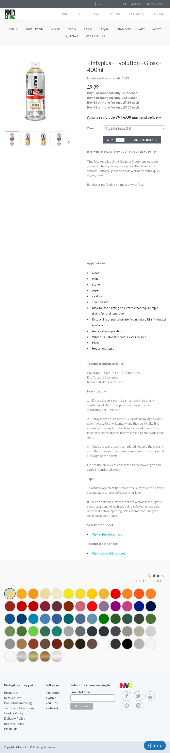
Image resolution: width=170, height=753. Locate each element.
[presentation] (69, 141)
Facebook (53, 692)
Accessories (96, 35)
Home (65, 14)
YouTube (52, 703)
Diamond (124, 29)
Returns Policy (14, 724)
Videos (115, 14)
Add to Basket (145, 139)
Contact (159, 14)
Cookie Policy (13, 713)
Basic (88, 29)
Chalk (13, 29)
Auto (157, 29)
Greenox (71, 35)
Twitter (51, 698)
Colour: (91, 128)
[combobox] (134, 128)
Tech (72, 29)
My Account (158, 3)
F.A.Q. (97, 14)
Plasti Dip (11, 729)
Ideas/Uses (136, 14)
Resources (11, 692)
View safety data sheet (107, 534)
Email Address (80, 692)
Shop (81, 14)
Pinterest (52, 708)
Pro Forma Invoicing (18, 703)
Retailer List (12, 698)
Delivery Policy (14, 718)
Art (142, 29)
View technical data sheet (108, 553)
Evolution (34, 29)
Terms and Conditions (19, 708)
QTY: (115, 140)
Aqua (104, 29)
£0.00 (138, 3)
